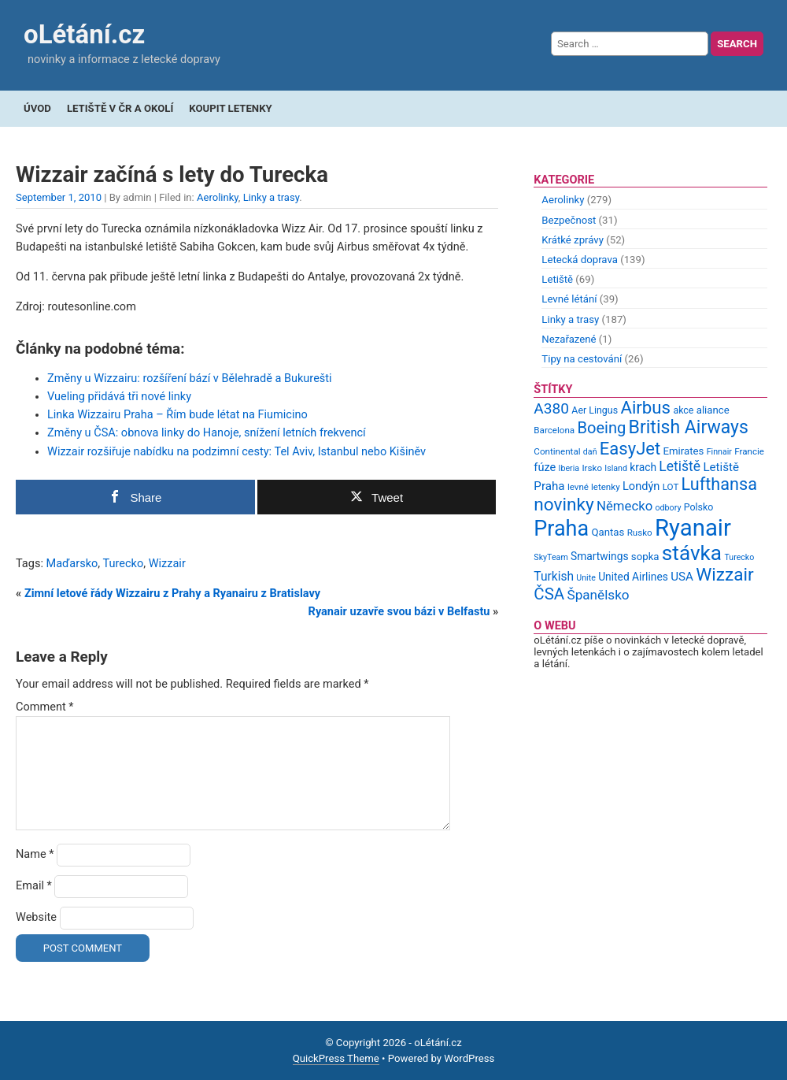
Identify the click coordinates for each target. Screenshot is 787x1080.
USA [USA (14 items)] (682, 577)
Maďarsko (72, 563)
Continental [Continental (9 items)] (557, 451)
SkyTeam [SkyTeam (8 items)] (550, 557)
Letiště (557, 279)
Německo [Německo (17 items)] (624, 506)
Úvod (37, 108)
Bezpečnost (568, 220)
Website (36, 917)
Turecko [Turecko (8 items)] (739, 557)
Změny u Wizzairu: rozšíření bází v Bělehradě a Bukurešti (189, 378)
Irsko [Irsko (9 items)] (592, 467)
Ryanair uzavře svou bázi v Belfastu (399, 611)
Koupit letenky (230, 108)
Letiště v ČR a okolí (120, 108)
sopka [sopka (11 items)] (645, 556)
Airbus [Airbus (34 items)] (645, 407)
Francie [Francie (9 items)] (749, 451)
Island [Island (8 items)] (615, 468)
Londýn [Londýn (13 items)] (641, 486)
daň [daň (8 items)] (590, 452)
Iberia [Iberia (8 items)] (569, 468)
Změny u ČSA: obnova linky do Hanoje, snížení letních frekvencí (206, 433)
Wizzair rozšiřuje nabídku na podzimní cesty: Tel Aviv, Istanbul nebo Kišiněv (236, 451)
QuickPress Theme (336, 1058)
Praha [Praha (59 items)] (561, 528)
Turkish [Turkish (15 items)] (554, 577)
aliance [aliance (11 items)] (713, 410)
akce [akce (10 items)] (683, 410)
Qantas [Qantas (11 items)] (607, 532)
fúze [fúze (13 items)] (545, 467)
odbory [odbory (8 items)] (669, 508)
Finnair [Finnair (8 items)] (719, 452)
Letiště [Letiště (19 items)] (679, 466)
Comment (45, 707)
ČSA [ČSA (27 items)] (549, 594)
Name (35, 854)
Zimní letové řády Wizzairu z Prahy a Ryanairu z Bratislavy (172, 593)
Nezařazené (568, 339)
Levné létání (569, 299)
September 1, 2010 (59, 197)
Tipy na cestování (581, 359)
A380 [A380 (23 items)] (551, 408)
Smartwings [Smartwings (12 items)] (600, 556)
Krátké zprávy (572, 240)
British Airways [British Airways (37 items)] (688, 427)
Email (34, 886)
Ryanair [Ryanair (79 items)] (693, 527)
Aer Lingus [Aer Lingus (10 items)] (594, 410)
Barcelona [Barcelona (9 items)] (554, 430)
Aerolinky (217, 197)
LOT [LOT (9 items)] (671, 486)
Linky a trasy (271, 197)
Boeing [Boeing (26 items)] (601, 427)
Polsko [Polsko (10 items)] (699, 507)
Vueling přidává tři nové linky (119, 396)
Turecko (122, 563)
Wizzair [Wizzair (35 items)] (725, 574)
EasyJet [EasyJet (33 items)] (630, 448)
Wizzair (167, 563)
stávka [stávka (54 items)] (692, 553)
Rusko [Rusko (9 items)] (639, 532)
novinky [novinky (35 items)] (563, 504)
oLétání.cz (84, 34)
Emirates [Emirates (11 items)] (683, 451)
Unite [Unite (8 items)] (586, 578)
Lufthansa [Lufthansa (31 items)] (719, 484)
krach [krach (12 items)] (643, 467)
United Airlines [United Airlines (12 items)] (633, 576)
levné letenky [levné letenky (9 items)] (593, 486)
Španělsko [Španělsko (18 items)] (598, 595)
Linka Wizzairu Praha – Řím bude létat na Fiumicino (177, 414)
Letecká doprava (579, 259)
